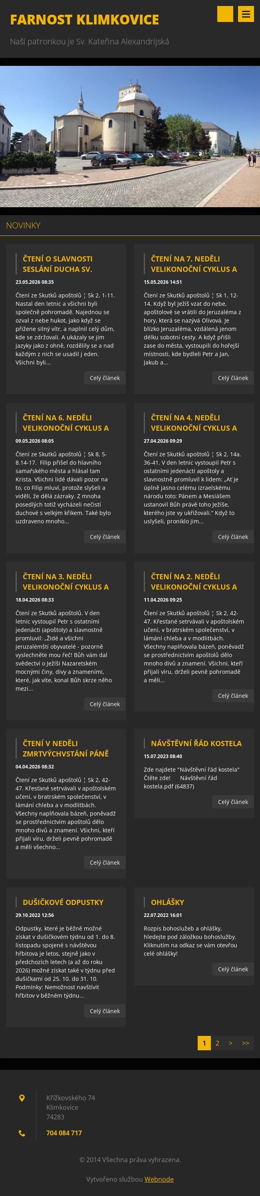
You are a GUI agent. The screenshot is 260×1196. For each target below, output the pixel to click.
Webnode (159, 1179)
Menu (246, 14)
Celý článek (105, 378)
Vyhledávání (225, 14)
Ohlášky (167, 902)
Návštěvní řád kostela (196, 743)
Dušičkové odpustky (63, 902)
